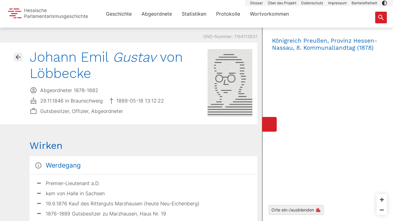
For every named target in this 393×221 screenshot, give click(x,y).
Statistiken (194, 14)
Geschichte (119, 14)
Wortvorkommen (269, 14)
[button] (384, 3)
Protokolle (228, 14)
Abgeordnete (157, 14)
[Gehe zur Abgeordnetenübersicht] (18, 57)
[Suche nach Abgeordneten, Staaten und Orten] (381, 17)
